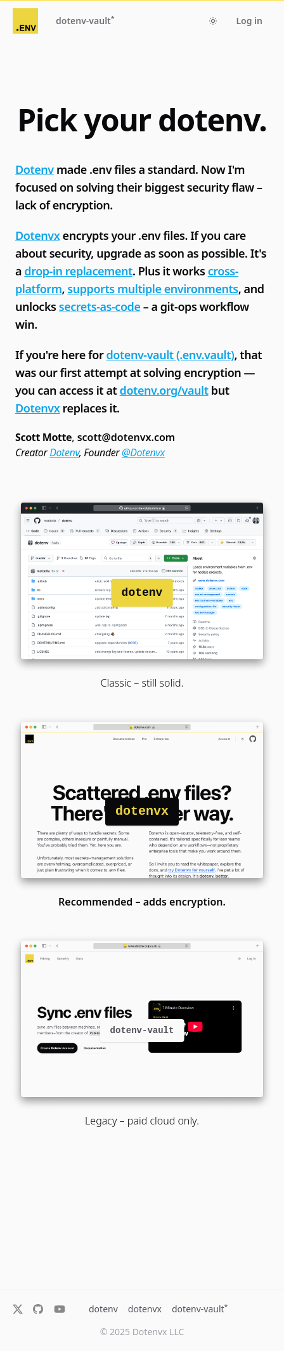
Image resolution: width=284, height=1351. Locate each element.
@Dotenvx (143, 452)
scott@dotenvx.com (126, 437)
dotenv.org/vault (164, 390)
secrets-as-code (100, 306)
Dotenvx (37, 235)
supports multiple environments (152, 288)
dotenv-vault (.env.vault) (170, 354)
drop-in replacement (78, 271)
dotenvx (145, 1309)
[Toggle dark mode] (213, 21)
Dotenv (34, 169)
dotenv (103, 1309)
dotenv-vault (200, 1309)
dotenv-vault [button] (85, 20)
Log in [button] (249, 21)
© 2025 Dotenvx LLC (142, 1332)
